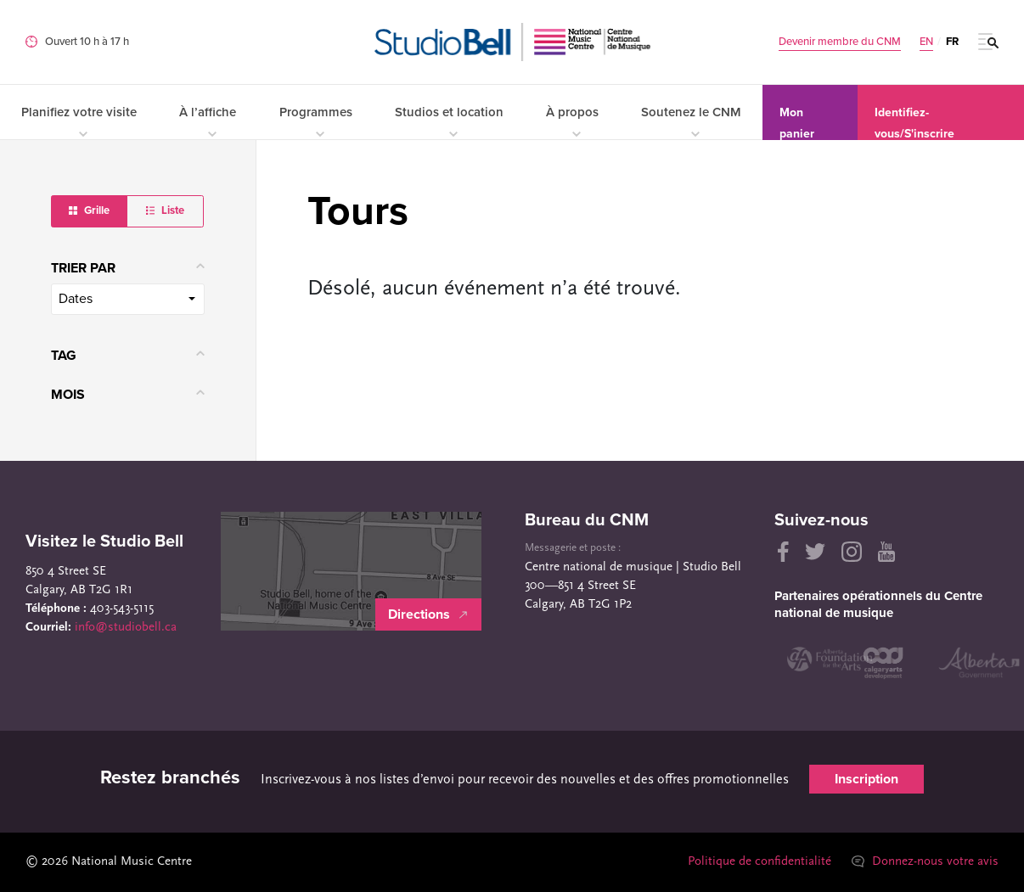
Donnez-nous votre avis (925, 862)
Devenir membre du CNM (840, 42)
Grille (89, 210)
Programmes (315, 120)
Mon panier (796, 122)
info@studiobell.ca (126, 627)
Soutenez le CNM (691, 120)
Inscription (866, 779)
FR (952, 41)
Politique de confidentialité (759, 862)
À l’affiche (207, 120)
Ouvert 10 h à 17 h (87, 41)
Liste (165, 210)
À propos (572, 120)
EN (926, 42)
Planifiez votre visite (79, 120)
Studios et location (449, 120)
